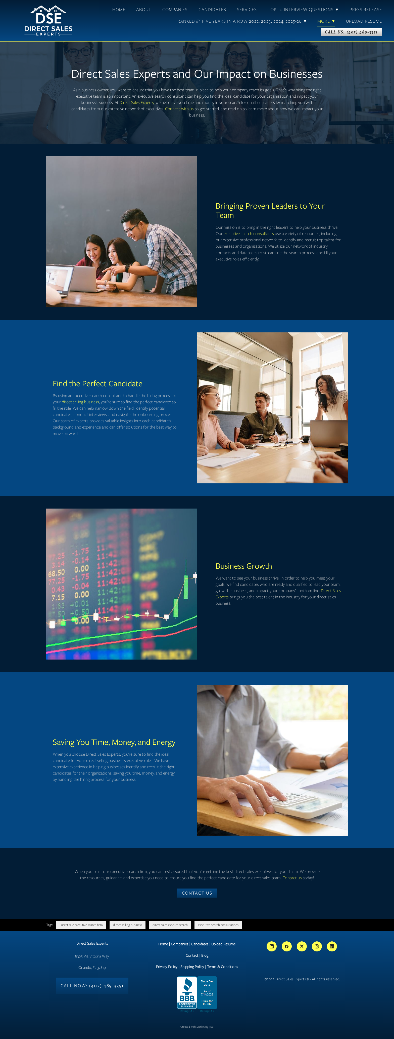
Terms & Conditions (222, 967)
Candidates (212, 9)
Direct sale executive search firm (81, 924)
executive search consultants (249, 233)
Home (118, 9)
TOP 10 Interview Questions (303, 9)
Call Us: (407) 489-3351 (351, 32)
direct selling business (80, 402)
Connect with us (179, 109)
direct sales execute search (170, 924)
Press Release (366, 9)
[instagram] (317, 946)
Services (247, 9)
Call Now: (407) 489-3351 (92, 985)
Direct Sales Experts (137, 102)
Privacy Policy (166, 967)
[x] (302, 946)
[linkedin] (272, 946)
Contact (192, 955)
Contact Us (197, 893)
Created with (197, 1027)
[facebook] (287, 946)
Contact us (292, 878)
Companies (175, 9)
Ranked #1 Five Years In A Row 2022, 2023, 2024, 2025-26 (242, 21)
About (143, 9)
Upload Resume (364, 21)
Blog (204, 955)
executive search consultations (218, 924)
